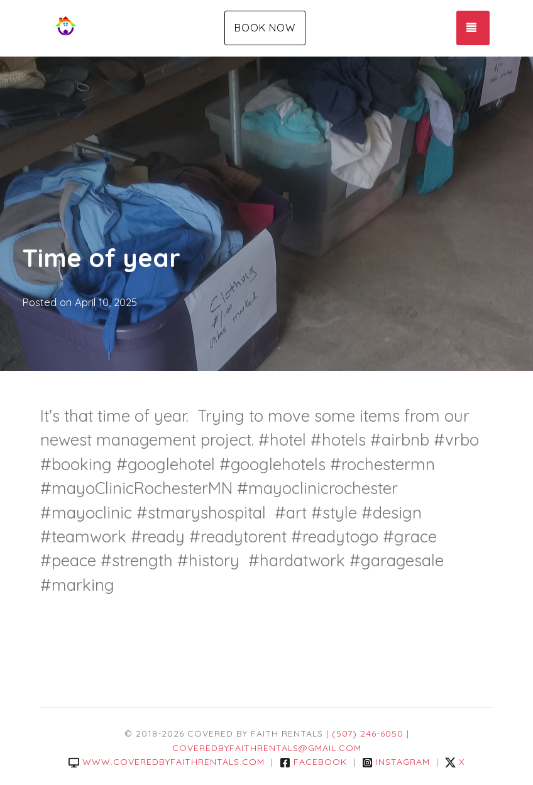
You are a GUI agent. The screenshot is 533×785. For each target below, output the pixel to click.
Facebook (313, 761)
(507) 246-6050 (368, 733)
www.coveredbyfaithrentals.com (167, 761)
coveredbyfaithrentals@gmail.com (266, 748)
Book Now (264, 27)
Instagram (396, 761)
